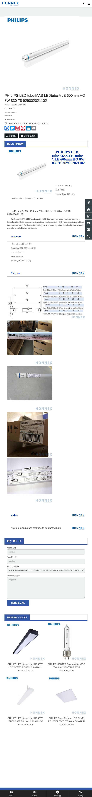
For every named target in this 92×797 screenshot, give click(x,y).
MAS (30, 123)
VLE (46, 123)
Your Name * (12, 548)
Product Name (13, 566)
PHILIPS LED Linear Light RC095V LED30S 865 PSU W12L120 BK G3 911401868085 (25, 721)
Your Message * (13, 576)
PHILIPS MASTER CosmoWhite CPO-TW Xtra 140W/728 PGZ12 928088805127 (67, 667)
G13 (41, 123)
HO (35, 123)
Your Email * (12, 557)
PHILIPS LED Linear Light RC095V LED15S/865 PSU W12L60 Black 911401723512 (25, 667)
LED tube (22, 123)
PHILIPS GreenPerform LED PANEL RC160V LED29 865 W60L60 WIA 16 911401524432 (66, 721)
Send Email (28, 136)
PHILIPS (13, 123)
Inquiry (11, 136)
